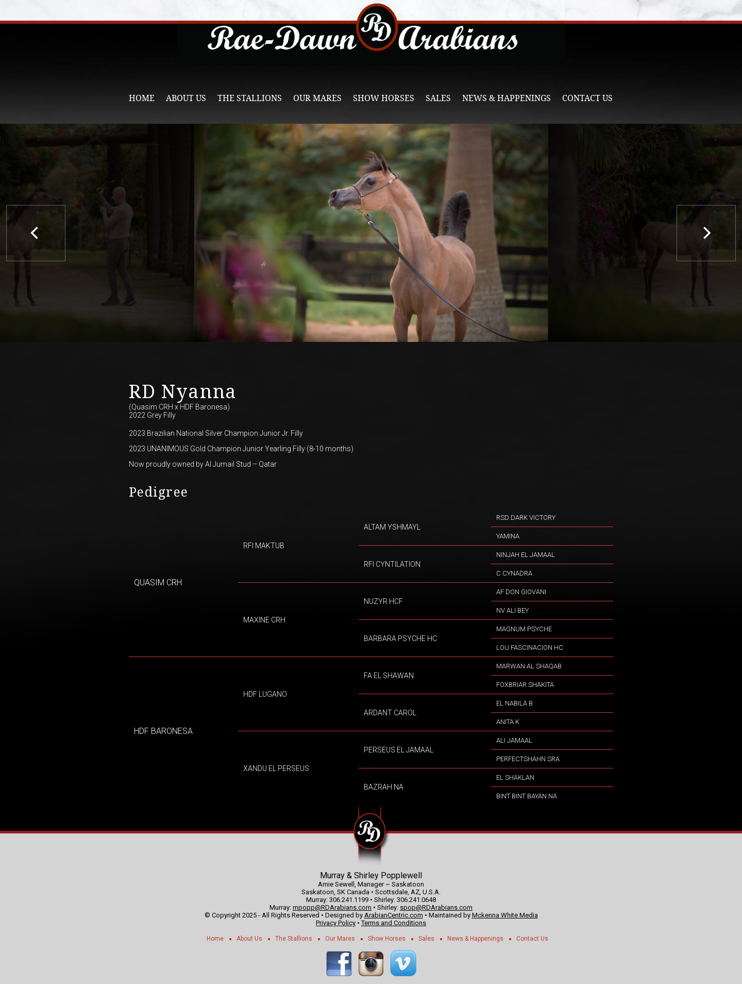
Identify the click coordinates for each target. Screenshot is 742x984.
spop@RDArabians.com (436, 907)
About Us (186, 98)
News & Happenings (506, 98)
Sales (438, 98)
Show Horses (383, 98)
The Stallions (249, 98)
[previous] (35, 233)
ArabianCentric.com (393, 915)
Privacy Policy (336, 923)
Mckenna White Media (505, 915)
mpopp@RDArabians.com (332, 907)
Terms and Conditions (393, 923)
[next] (706, 233)
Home (142, 98)
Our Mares (317, 98)
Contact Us (587, 98)
